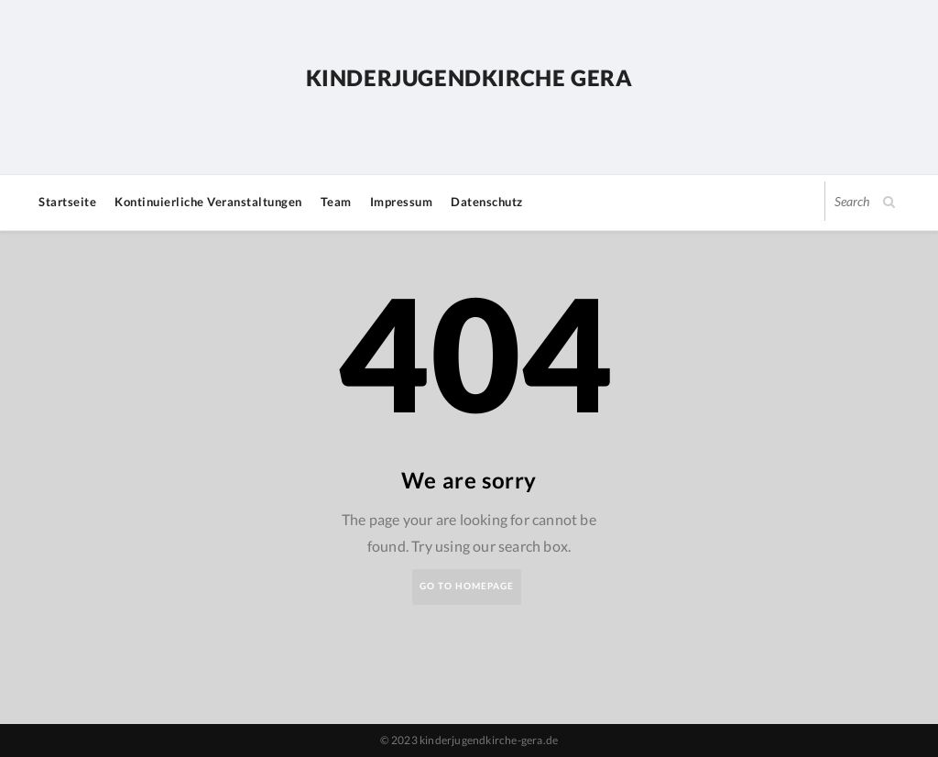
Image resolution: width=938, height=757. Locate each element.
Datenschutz (487, 201)
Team (336, 201)
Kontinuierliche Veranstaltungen (208, 201)
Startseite (67, 201)
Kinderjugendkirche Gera (469, 77)
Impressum (401, 201)
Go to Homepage (467, 585)
